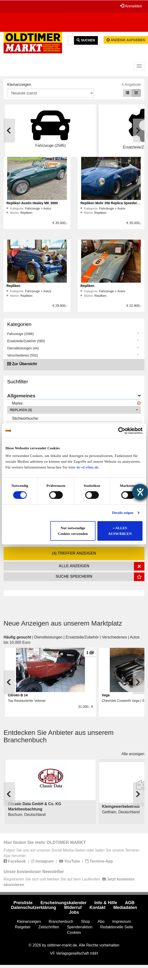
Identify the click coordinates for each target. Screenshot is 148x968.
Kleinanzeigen (19, 84)
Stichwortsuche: (25, 418)
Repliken (26, 212)
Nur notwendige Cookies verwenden (73, 531)
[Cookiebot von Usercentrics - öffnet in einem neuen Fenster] (122, 430)
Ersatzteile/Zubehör (82, 637)
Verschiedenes (114, 637)
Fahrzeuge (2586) (20, 334)
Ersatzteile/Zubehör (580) (26, 341)
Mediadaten (125, 907)
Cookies (74, 932)
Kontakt (98, 907)
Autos (47, 208)
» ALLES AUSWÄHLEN (120, 531)
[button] (74, 410)
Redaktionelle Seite (116, 927)
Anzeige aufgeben (125, 40)
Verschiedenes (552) (22, 355)
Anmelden (131, 6)
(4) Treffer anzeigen (74, 553)
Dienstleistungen (48, 637)
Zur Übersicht (24, 364)
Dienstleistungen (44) (23, 348)
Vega (106, 695)
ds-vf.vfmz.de (87, 467)
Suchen (86, 40)
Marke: (18, 403)
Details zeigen (122, 513)
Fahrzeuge (33, 208)
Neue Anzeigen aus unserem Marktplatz (63, 623)
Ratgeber (23, 927)
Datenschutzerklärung (33, 907)
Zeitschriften (48, 927)
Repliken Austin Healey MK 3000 (32, 203)
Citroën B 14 (17, 695)
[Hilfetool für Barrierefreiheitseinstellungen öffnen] (140, 492)
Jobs (74, 912)
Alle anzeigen (133, 754)
